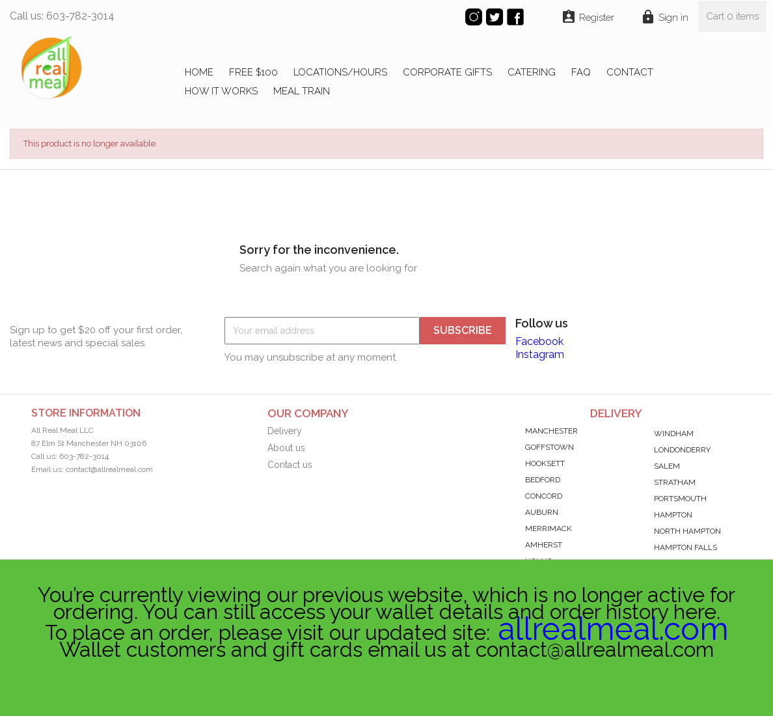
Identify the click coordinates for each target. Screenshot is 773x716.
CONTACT (629, 72)
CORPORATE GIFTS (447, 72)
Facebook (539, 341)
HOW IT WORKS (221, 91)
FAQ (581, 72)
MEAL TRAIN (301, 91)
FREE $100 (253, 72)
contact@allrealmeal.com (109, 469)
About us (286, 448)
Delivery (284, 431)
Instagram (539, 354)
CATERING (532, 72)
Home (199, 72)
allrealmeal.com (613, 629)
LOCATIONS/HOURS (340, 72)
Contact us (289, 465)
